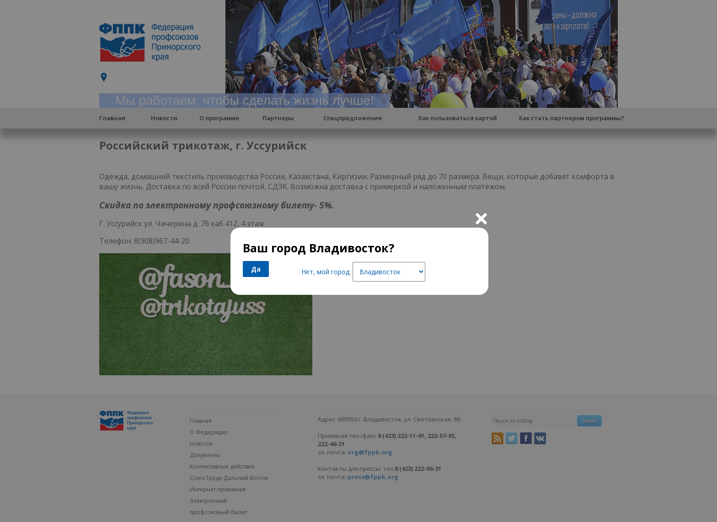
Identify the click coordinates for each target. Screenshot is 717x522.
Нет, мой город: (326, 271)
